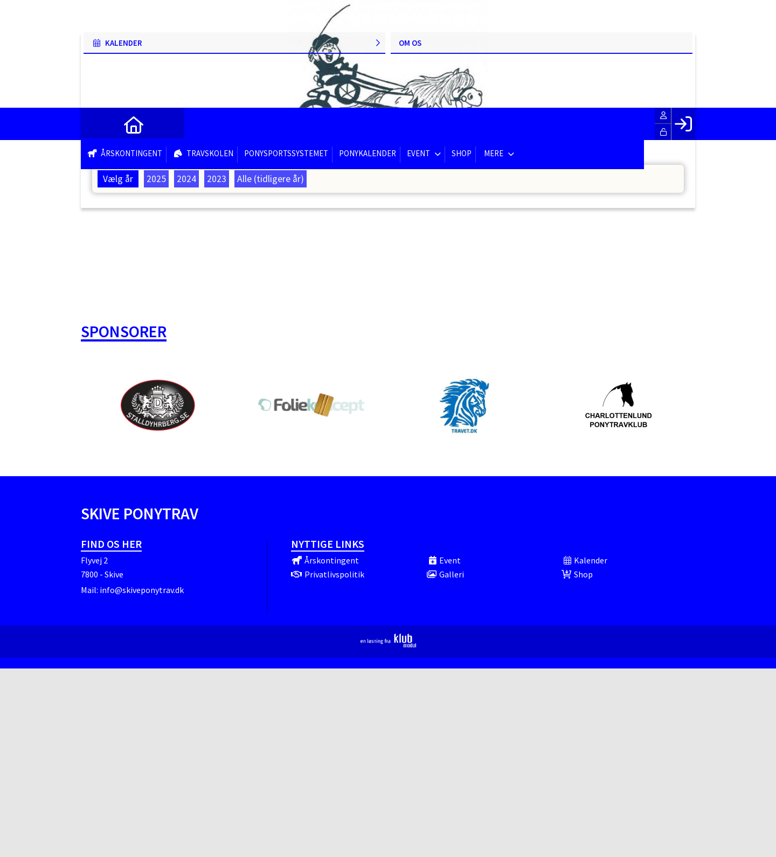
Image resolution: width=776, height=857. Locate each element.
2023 (216, 179)
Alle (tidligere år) (270, 179)
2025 (156, 179)
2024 (186, 179)
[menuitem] (97, 124)
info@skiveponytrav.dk (142, 589)
